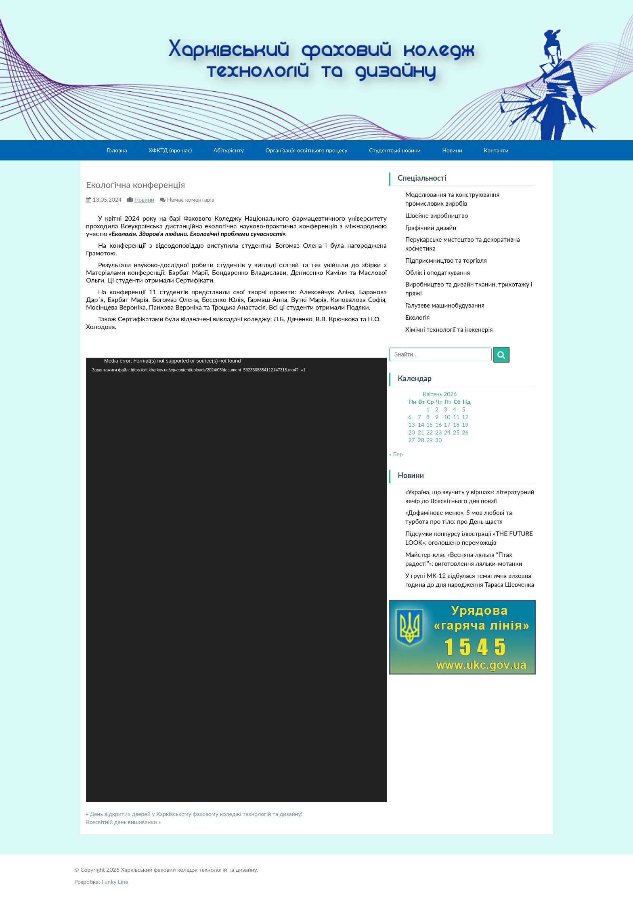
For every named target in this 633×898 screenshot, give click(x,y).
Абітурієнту (229, 150)
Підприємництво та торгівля (446, 260)
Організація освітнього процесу (306, 150)
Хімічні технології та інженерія (449, 329)
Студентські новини (395, 150)
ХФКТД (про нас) (170, 150)
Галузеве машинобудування (444, 305)
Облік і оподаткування (437, 272)
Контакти (496, 150)
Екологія (417, 317)
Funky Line (114, 881)
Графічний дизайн (430, 227)
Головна (117, 150)
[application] (236, 580)
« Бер (395, 454)
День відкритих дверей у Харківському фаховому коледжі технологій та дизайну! (196, 813)
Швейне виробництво (436, 215)
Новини (452, 150)
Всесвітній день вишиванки (121, 821)
